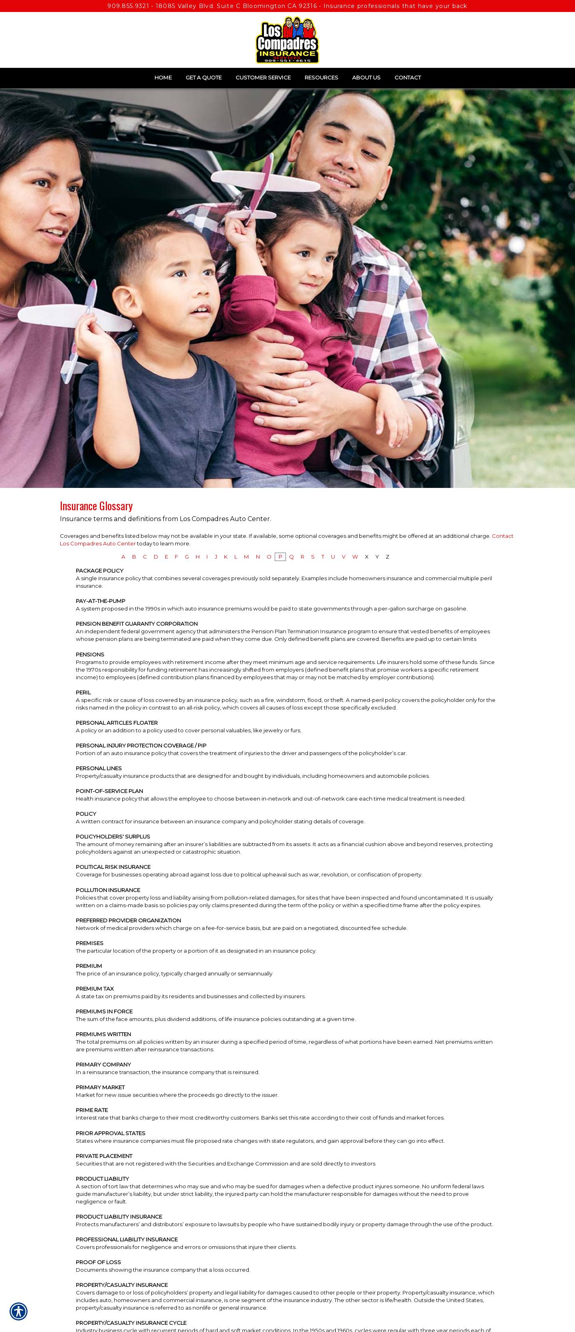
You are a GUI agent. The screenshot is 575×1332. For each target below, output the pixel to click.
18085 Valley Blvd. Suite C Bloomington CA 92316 (236, 6)
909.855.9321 (128, 6)
